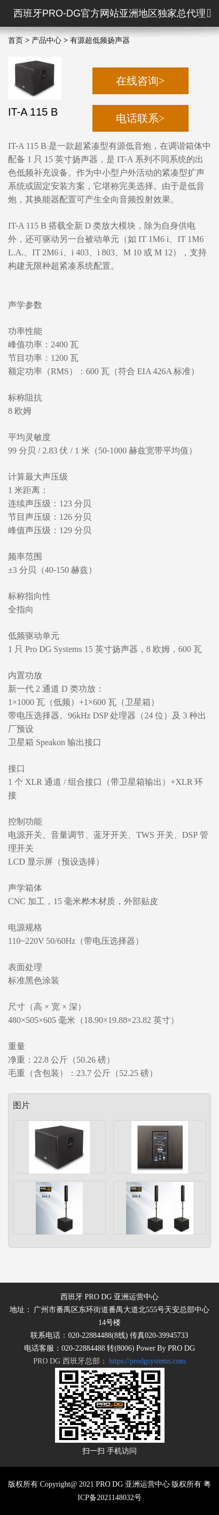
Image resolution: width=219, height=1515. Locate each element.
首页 (15, 40)
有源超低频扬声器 (100, 40)
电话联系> (140, 118)
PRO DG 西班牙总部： (109, 1361)
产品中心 (46, 40)
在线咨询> (140, 81)
